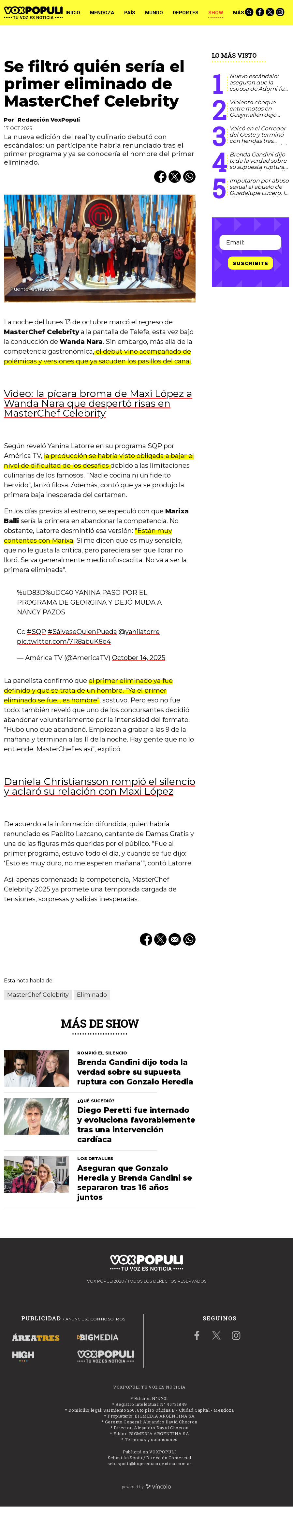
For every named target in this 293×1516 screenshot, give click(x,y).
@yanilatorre (139, 632)
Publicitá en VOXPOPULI (149, 1452)
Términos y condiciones (151, 1439)
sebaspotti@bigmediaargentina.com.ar (150, 1463)
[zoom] (100, 248)
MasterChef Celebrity (38, 994)
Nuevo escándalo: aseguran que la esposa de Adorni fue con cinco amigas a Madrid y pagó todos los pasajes (258, 91)
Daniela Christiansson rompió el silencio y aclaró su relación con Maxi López (99, 786)
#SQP (36, 632)
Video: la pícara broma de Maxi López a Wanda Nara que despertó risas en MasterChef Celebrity (98, 403)
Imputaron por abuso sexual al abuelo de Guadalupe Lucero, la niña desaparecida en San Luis (259, 192)
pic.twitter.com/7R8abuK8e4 (64, 641)
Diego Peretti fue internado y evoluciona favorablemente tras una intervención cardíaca (136, 1125)
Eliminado (92, 994)
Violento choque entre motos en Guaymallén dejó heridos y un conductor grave (252, 114)
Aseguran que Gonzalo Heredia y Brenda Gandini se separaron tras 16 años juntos (134, 1183)
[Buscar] (250, 13)
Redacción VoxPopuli (49, 120)
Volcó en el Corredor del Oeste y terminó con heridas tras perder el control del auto (257, 140)
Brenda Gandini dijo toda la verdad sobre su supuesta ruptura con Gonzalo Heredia (258, 163)
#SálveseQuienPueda (82, 632)
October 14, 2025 (138, 658)
